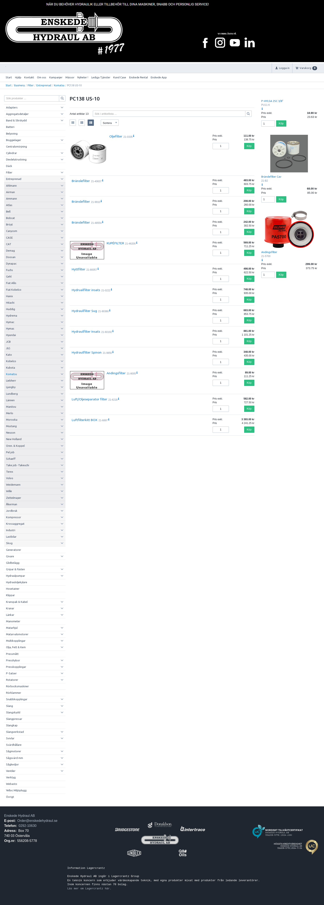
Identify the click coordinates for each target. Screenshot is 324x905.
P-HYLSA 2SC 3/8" (272, 100)
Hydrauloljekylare (16, 582)
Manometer (13, 621)
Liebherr (11, 380)
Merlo (9, 413)
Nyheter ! (82, 77)
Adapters (12, 107)
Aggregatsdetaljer (17, 113)
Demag (10, 250)
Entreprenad (43, 85)
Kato (9, 354)
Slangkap (12, 725)
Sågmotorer (13, 751)
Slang (9, 705)
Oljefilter (115, 136)
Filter (31, 85)
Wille (9, 491)
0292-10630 (27, 825)
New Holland (14, 439)
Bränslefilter (81, 181)
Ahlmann (11, 185)
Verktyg (11, 777)
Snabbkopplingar (16, 699)
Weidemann (13, 484)
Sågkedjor (12, 764)
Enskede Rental (138, 77)
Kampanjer (56, 77)
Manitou (11, 406)
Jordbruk (11, 510)
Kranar (10, 608)
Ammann (11, 198)
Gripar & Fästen (15, 569)
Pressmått (12, 653)
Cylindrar (11, 152)
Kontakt (29, 77)
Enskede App (159, 77)
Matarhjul (12, 627)
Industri (10, 530)
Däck (9, 165)
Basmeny (19, 85)
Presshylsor (13, 660)
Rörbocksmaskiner (17, 686)
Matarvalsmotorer (17, 634)
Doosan (10, 257)
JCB (8, 341)
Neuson (10, 432)
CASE (9, 237)
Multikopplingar (16, 640)
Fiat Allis (11, 282)
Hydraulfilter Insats (86, 331)
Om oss (41, 77)
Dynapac (11, 263)
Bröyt (9, 224)
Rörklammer (13, 692)
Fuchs (9, 270)
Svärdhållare (14, 744)
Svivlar (10, 738)
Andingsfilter (116, 373)
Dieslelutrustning (16, 159)
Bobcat (10, 217)
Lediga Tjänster (100, 77)
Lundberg (12, 393)
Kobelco (11, 361)
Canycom (11, 230)
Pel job (10, 452)
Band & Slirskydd (16, 120)
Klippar (10, 595)
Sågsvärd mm (14, 757)
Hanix (9, 296)
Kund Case (119, 77)
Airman (10, 192)
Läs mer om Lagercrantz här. (89, 888)
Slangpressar (14, 718)
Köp (249, 146)
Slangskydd (13, 712)
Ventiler (10, 770)
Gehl (8, 276)
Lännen (10, 400)
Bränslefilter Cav (271, 176)
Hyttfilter (78, 269)
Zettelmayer (13, 497)
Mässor (69, 77)
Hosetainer (12, 588)
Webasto (11, 783)
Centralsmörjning (16, 146)
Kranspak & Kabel (17, 601)
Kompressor (13, 517)
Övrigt (10, 796)
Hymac (10, 322)
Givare (10, 556)
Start (9, 77)
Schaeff (10, 458)
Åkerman (11, 504)
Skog (9, 543)
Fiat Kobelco (13, 289)
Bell (8, 211)
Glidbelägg (12, 562)
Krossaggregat (15, 523)
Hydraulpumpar (15, 575)
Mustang (11, 426)
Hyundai (11, 334)
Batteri (10, 126)
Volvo (9, 478)
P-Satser (11, 673)
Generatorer (13, 549)
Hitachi (10, 302)
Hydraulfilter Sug (84, 311)
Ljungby (10, 387)
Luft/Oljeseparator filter (89, 399)
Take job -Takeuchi (17, 465)
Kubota (10, 367)
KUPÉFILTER (115, 243)
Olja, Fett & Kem (16, 647)
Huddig (10, 309)
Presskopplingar (16, 666)
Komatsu (59, 85)
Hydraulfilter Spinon (87, 352)
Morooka (11, 419)
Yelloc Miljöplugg (16, 790)
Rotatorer (12, 679)
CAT (8, 244)
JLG (8, 348)
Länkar (10, 614)
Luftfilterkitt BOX (84, 420)
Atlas (9, 205)
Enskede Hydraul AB (19, 815)
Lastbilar (11, 536)
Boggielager (13, 140)
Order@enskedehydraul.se (37, 820)
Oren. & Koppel (15, 445)
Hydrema (11, 315)
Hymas (10, 328)
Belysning (12, 133)
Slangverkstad (15, 731)
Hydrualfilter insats (86, 290)
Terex (9, 471)
